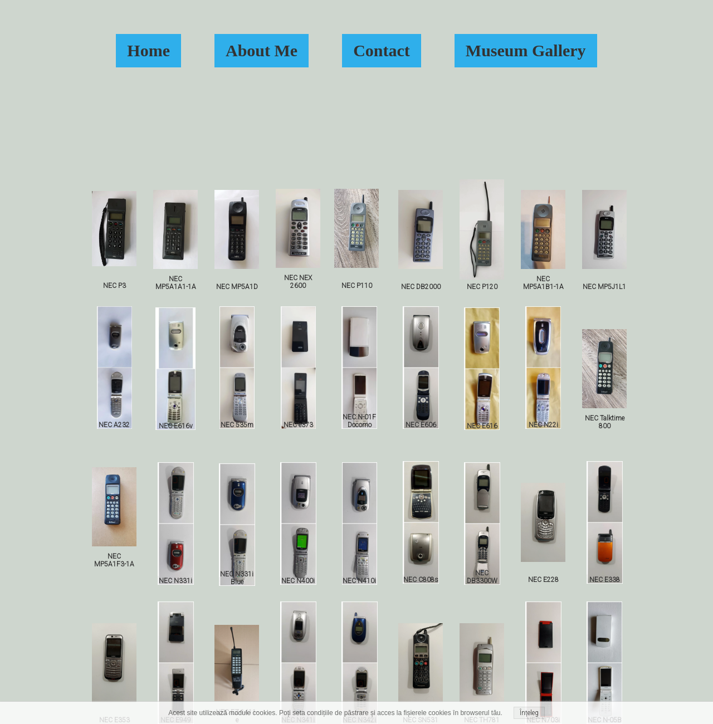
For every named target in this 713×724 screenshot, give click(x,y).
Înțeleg (529, 713)
